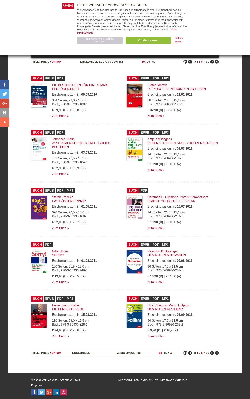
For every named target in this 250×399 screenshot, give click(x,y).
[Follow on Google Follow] (49, 392)
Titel (35, 61)
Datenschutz (149, 380)
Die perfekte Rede (68, 309)
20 (148, 61)
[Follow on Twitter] (41, 392)
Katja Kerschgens (159, 139)
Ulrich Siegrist (157, 305)
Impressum (125, 380)
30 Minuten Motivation (166, 255)
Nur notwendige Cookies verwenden (100, 40)
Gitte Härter (60, 251)
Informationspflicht (174, 380)
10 (143, 61)
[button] (4, 84)
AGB (136, 380)
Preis (45, 61)
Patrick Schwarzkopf (194, 197)
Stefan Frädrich (62, 197)
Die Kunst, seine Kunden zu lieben (176, 89)
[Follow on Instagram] (63, 392)
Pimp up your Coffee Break (171, 201)
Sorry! (58, 255)
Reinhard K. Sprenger (162, 251)
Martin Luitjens (179, 305)
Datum (56, 61)
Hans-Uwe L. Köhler (66, 305)
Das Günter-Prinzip (69, 201)
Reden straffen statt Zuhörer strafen (182, 143)
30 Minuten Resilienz (165, 309)
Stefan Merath (157, 85)
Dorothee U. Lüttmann (162, 197)
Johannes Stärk (63, 139)
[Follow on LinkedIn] (56, 392)
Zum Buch (59, 116)
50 (153, 61)
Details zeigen (179, 40)
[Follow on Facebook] (34, 392)
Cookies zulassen (148, 40)
